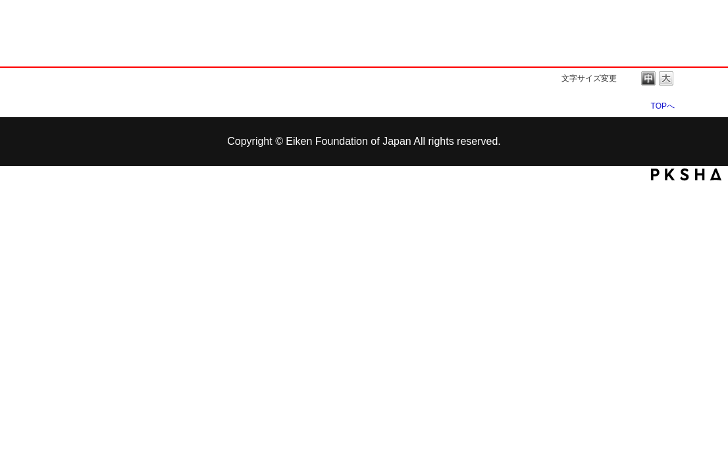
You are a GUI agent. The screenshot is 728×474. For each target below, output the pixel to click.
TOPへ (663, 105)
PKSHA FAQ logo (686, 174)
